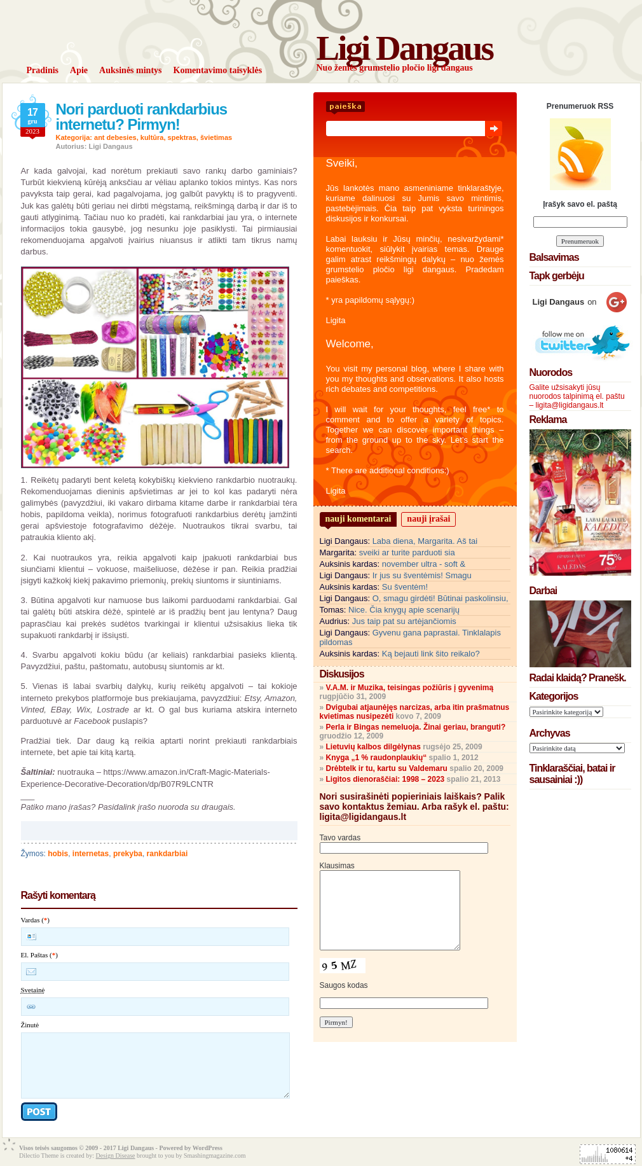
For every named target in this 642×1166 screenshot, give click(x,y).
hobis (58, 853)
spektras (182, 137)
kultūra (152, 137)
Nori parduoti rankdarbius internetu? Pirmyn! (142, 117)
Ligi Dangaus (405, 48)
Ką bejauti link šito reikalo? (431, 653)
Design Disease (115, 1155)
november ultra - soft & (424, 564)
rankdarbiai (167, 853)
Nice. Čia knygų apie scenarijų (404, 609)
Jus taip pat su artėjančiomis (404, 621)
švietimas (216, 137)
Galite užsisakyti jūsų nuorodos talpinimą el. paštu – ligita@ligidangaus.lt (577, 396)
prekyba (127, 853)
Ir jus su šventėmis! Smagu (422, 575)
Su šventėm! (405, 587)
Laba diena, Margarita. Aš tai (425, 541)
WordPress (207, 1147)
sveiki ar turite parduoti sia (407, 552)
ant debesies (115, 137)
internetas (90, 853)
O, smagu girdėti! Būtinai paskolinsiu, (440, 598)
